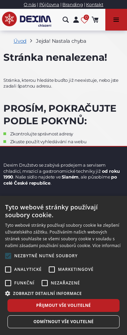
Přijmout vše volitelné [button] (63, 305)
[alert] (63, 265)
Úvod (20, 41)
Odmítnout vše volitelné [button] (64, 321)
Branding (72, 4)
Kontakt (94, 4)
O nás (30, 4)
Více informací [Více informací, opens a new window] (106, 245)
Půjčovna (49, 4)
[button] (63, 293)
